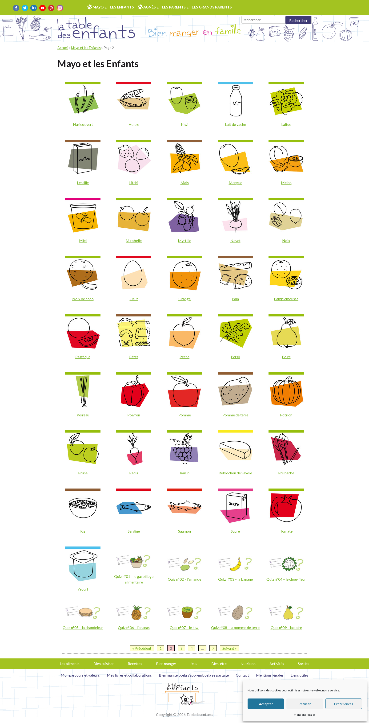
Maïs (184, 182)
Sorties (303, 663)
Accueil (62, 48)
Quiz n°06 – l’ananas (134, 627)
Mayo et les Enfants (86, 48)
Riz (82, 531)
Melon (286, 182)
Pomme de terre (235, 415)
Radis (133, 473)
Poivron (133, 415)
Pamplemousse (286, 298)
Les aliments (70, 663)
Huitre (133, 124)
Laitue (286, 124)
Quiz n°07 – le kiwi (184, 627)
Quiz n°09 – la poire (286, 627)
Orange (184, 298)
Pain (235, 298)
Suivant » (229, 648)
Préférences (343, 704)
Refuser (304, 704)
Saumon (184, 531)
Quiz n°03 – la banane (235, 579)
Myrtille (184, 240)
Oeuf (134, 298)
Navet (235, 240)
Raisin (184, 473)
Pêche (184, 356)
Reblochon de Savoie (235, 473)
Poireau (83, 415)
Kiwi (184, 124)
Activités (276, 663)
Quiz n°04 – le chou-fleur (286, 579)
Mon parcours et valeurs (80, 675)
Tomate (286, 531)
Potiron (286, 415)
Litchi (133, 182)
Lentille (83, 182)
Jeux (193, 663)
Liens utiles (299, 675)
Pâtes (133, 356)
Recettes (135, 663)
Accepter (266, 704)
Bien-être (219, 663)
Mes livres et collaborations (129, 675)
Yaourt (82, 589)
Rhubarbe (286, 473)
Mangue (235, 182)
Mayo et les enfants (113, 7)
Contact (242, 675)
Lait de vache (235, 124)
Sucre (235, 531)
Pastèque (82, 356)
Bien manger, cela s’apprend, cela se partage (194, 675)
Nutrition (248, 663)
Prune (83, 473)
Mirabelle (134, 240)
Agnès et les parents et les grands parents (187, 7)
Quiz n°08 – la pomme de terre (235, 627)
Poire (286, 356)
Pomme (184, 415)
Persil (235, 356)
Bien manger (166, 663)
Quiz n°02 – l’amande (184, 579)
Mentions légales (305, 714)
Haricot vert (83, 124)
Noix (286, 240)
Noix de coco (83, 298)
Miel (83, 240)
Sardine (134, 531)
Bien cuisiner (103, 663)
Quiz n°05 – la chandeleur (83, 627)
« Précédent (141, 648)
